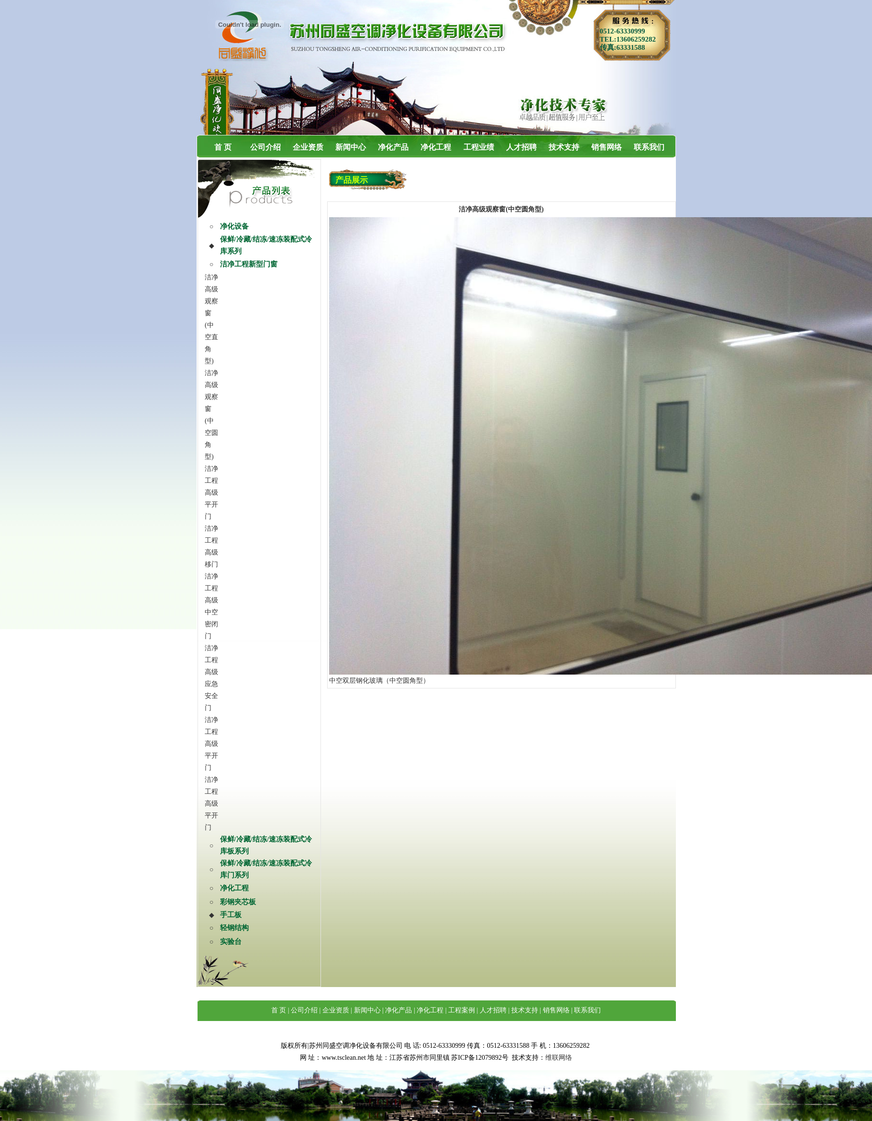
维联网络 (558, 1057)
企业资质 (308, 147)
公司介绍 (265, 147)
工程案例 (461, 1010)
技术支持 (564, 147)
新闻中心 (350, 147)
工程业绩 (479, 147)
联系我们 (649, 147)
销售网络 (606, 147)
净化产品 (393, 147)
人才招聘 (521, 147)
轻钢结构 (234, 928)
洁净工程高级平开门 (211, 492)
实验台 (231, 941)
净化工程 (435, 147)
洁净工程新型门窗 (248, 264)
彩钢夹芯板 (238, 902)
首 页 (223, 147)
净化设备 (234, 226)
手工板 (231, 915)
